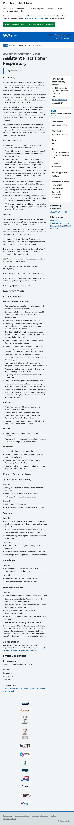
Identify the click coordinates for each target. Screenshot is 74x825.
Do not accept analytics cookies (41, 24)
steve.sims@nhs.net (59, 100)
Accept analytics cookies (14, 24)
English (58, 38)
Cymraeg (66, 38)
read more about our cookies (36, 18)
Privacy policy (7, 816)
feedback (15, 45)
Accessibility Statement (40, 816)
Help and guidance (9, 819)
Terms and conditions (22, 816)
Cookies (53, 816)
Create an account (62, 35)
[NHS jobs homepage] (10, 35)
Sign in (50, 35)
